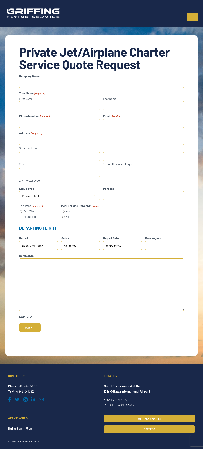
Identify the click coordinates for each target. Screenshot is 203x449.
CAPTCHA (25, 316)
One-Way (29, 211)
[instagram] (25, 399)
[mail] (41, 399)
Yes (68, 211)
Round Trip (30, 216)
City (21, 164)
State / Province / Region (118, 164)
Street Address (28, 148)
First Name (25, 98)
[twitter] (17, 399)
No (67, 216)
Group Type (26, 188)
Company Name (29, 76)
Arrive (65, 238)
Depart (23, 238)
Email (112, 116)
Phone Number (34, 116)
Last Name (109, 98)
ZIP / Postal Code (29, 180)
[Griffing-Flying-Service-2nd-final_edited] (32, 8)
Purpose (108, 188)
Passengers (153, 238)
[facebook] (9, 399)
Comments (26, 255)
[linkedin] (33, 399)
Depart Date (111, 238)
